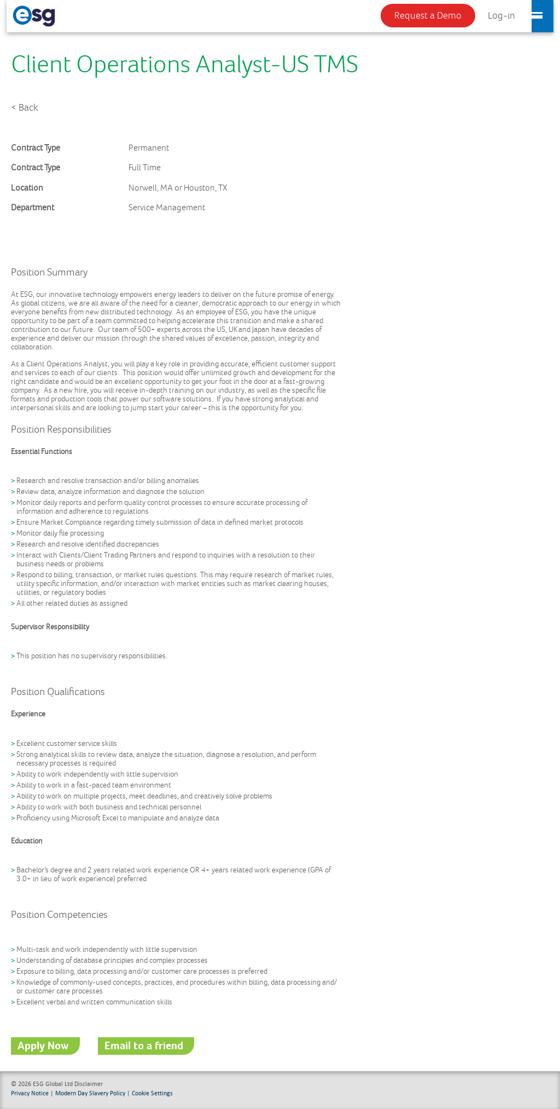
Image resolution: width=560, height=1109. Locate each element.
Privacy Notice (30, 1093)
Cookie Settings (152, 1093)
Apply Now (43, 1046)
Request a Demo (428, 16)
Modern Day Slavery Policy (90, 1093)
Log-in (501, 16)
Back (28, 108)
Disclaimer (88, 1083)
